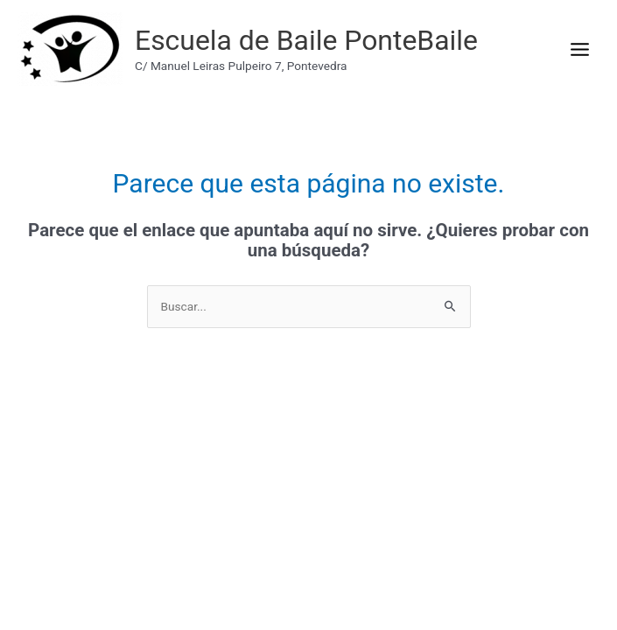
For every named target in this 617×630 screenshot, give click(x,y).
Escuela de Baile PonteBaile (306, 40)
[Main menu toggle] (579, 49)
